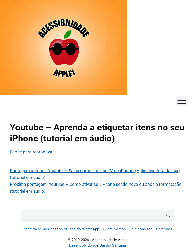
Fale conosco (141, 229)
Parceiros (164, 229)
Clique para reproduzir (31, 151)
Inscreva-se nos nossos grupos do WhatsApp (61, 229)
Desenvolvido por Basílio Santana (97, 245)
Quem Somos (114, 229)
